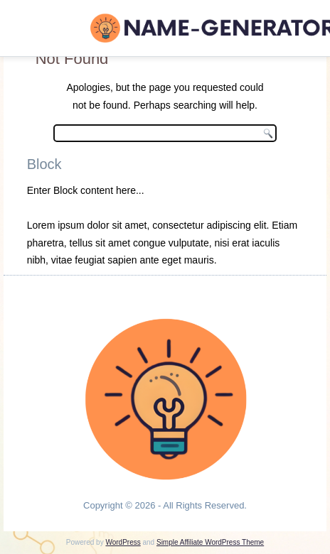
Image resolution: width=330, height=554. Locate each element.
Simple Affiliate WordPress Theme (210, 542)
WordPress (122, 542)
